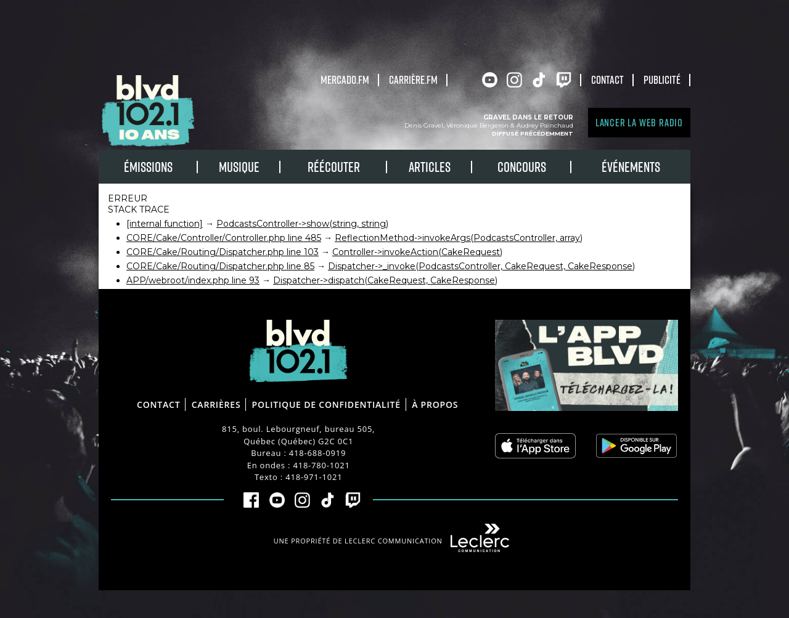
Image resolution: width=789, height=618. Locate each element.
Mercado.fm (345, 79)
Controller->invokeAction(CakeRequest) (417, 252)
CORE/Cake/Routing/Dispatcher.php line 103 (222, 252)
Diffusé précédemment (532, 133)
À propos (435, 404)
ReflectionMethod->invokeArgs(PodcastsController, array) (459, 237)
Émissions (148, 166)
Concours (521, 166)
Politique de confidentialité (326, 404)
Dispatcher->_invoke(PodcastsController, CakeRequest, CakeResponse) (481, 266)
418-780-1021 (321, 465)
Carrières (216, 404)
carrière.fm (413, 79)
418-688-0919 (317, 452)
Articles (430, 166)
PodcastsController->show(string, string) (302, 223)
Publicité (662, 79)
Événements (631, 166)
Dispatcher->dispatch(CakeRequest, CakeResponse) (385, 280)
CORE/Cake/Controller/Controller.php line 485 (223, 237)
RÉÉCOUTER (334, 166)
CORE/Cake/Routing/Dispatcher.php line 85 (220, 266)
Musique (239, 166)
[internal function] (164, 223)
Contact (607, 79)
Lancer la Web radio (639, 122)
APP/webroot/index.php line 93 (193, 280)
